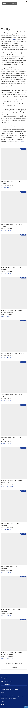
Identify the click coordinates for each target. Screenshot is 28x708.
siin (14, 39)
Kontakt (3, 692)
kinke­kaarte (20, 141)
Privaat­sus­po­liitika (5, 684)
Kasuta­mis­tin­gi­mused (6, 681)
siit (10, 120)
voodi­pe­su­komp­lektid (18, 128)
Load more (14, 667)
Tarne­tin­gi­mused (5, 687)
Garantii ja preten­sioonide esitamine (10, 689)
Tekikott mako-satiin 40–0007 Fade (12, 353)
